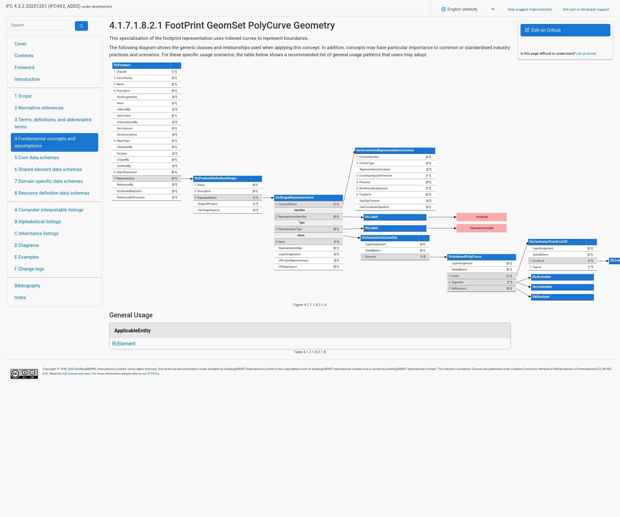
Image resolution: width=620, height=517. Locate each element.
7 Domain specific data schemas (49, 181)
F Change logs (29, 269)
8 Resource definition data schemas (52, 193)
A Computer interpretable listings (49, 210)
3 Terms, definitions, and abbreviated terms (53, 123)
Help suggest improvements (529, 9)
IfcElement (123, 344)
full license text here (76, 373)
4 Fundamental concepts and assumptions (45, 142)
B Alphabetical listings (38, 221)
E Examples (27, 257)
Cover (21, 44)
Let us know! (586, 53)
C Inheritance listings (36, 233)
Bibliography (27, 286)
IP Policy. (153, 373)
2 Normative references (39, 108)
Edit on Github (543, 30)
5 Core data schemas (37, 157)
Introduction (27, 79)
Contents (24, 55)
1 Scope (23, 96)
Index (20, 297)
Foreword (24, 67)
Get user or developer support (586, 9)
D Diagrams (27, 245)
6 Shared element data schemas (48, 169)
